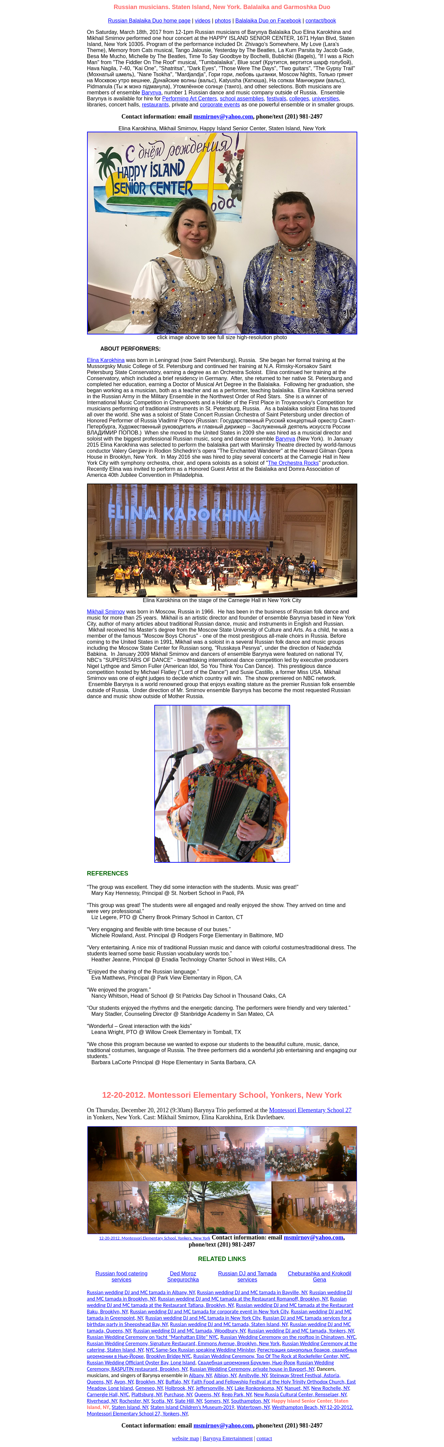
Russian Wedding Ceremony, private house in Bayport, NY (252, 1369)
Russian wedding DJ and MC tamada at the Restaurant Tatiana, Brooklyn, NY (217, 1302)
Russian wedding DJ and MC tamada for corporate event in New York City (209, 1311)
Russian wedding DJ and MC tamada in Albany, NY (141, 1292)
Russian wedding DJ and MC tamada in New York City (202, 1318)
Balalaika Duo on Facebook (268, 21)
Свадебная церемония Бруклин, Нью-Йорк (246, 1362)
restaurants (155, 104)
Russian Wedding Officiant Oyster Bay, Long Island (141, 1362)
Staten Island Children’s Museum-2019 (192, 1407)
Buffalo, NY (177, 1381)
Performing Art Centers (189, 98)
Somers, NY (216, 1401)
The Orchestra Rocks (293, 463)
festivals (276, 98)
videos (202, 21)
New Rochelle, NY (330, 1388)
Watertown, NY (253, 1407)
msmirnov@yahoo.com (223, 116)
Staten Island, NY (130, 1407)
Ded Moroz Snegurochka (183, 1276)
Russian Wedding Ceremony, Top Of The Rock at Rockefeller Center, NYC (271, 1356)
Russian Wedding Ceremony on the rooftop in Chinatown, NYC (288, 1337)
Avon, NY (123, 1381)
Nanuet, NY (297, 1388)
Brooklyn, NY (149, 1381)
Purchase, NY (178, 1394)
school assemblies (242, 98)
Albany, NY (200, 1375)
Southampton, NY (250, 1401)
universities (325, 98)
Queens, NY (207, 1394)
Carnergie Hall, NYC (108, 1394)
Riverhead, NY (102, 1401)
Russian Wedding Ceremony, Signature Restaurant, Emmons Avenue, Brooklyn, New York (183, 1343)
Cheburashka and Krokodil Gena (319, 1276)
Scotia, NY (161, 1401)
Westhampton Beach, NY (298, 1407)
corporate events (220, 104)
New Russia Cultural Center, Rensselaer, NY (300, 1394)
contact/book (321, 21)
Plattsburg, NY (146, 1394)
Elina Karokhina (106, 360)
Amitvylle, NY (253, 1375)
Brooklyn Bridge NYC (168, 1356)
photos (223, 21)
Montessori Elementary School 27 (310, 1110)
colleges (299, 98)
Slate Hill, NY (188, 1401)
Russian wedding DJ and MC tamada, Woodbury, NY (189, 1330)
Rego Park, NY (236, 1394)
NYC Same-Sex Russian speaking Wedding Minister (200, 1350)
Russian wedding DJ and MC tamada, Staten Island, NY (228, 1324)
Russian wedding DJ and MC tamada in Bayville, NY (252, 1292)
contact (264, 1438)
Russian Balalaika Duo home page (149, 21)
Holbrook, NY (179, 1388)
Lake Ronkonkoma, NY (258, 1388)
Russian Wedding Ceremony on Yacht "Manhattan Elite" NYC (152, 1337)
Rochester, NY (134, 1401)
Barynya (151, 92)
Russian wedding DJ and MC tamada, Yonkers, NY (301, 1330)
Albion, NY (225, 1375)
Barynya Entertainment (228, 1438)
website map (185, 1438)
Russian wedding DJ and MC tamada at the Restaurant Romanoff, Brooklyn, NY (243, 1299)
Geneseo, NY (149, 1388)
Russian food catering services (121, 1276)
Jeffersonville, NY (214, 1388)
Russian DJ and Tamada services (247, 1276)
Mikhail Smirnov (106, 612)
